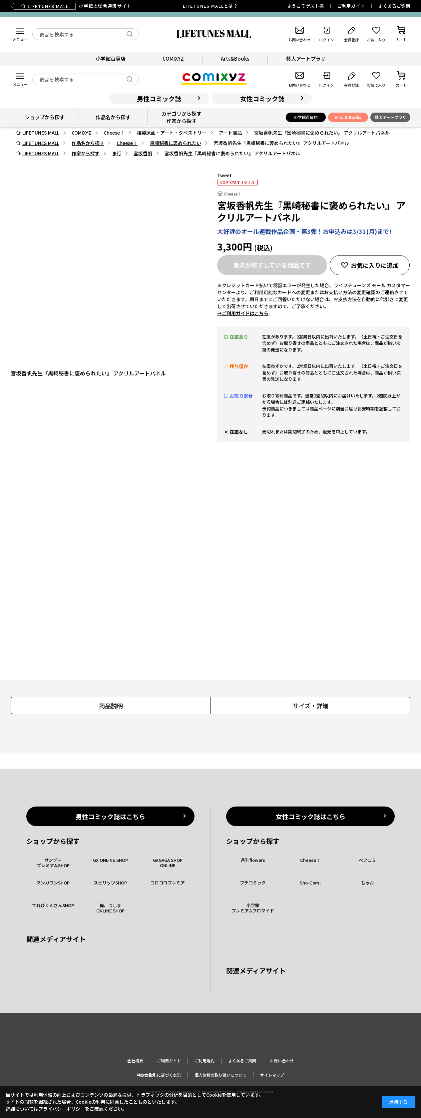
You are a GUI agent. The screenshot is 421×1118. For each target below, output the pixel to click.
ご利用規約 (204, 1060)
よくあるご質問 (394, 6)
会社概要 (135, 1060)
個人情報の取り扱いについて (220, 1075)
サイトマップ (272, 1075)
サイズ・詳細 (310, 705)
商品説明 (111, 705)
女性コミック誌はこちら (310, 816)
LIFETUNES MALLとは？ (210, 6)
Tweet (224, 175)
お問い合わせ (282, 1060)
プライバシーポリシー (61, 1108)
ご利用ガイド (351, 6)
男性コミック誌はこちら (110, 816)
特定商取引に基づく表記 (159, 1075)
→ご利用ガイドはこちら (242, 313)
